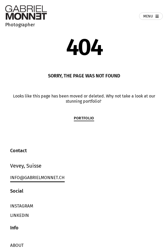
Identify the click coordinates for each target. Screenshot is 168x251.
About (17, 245)
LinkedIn (19, 215)
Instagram (21, 206)
